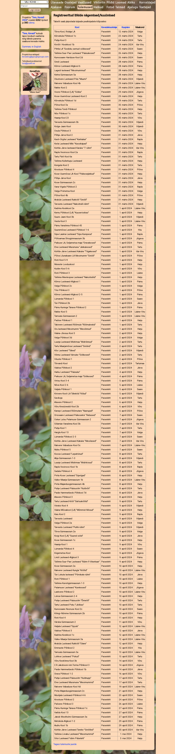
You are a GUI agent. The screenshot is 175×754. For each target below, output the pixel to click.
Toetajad (145, 7)
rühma (31, 22)
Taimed (120, 7)
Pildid (110, 2)
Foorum (70, 7)
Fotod (110, 7)
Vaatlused (84, 2)
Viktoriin (99, 2)
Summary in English (31, 46)
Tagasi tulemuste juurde (65, 744)
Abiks (131, 2)
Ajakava (56, 7)
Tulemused (85, 7)
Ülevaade (57, 2)
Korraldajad (147, 2)
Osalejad (71, 2)
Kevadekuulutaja (109, 27)
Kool (77, 27)
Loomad (120, 2)
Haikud (98, 7)
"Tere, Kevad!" (29, 33)
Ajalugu (132, 7)
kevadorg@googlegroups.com (35, 57)
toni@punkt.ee (28, 63)
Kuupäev (126, 27)
